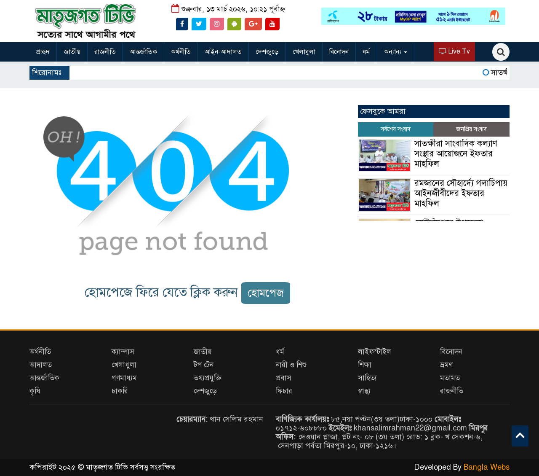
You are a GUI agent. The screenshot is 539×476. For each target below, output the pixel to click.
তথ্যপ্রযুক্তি (207, 378)
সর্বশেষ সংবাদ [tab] (396, 129)
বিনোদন (339, 52)
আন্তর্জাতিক (143, 52)
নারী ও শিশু (291, 364)
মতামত (450, 378)
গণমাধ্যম (124, 378)
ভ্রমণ (446, 364)
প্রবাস (283, 378)
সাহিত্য (367, 378)
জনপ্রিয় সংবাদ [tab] (471, 129)
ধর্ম (366, 52)
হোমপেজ (266, 292)
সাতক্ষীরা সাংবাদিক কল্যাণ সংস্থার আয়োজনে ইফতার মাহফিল (455, 153)
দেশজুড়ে (267, 52)
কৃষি (34, 391)
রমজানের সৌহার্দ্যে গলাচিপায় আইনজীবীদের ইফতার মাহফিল (460, 193)
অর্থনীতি (181, 52)
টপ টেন (203, 364)
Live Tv (454, 51)
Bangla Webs (487, 467)
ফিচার (284, 391)
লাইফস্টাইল (374, 351)
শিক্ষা (364, 364)
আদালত (40, 364)
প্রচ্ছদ (43, 52)
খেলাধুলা (304, 52)
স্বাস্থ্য (364, 391)
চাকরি (120, 391)
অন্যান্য (395, 52)
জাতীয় (72, 52)
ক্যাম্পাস (123, 351)
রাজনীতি (105, 52)
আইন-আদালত (223, 52)
